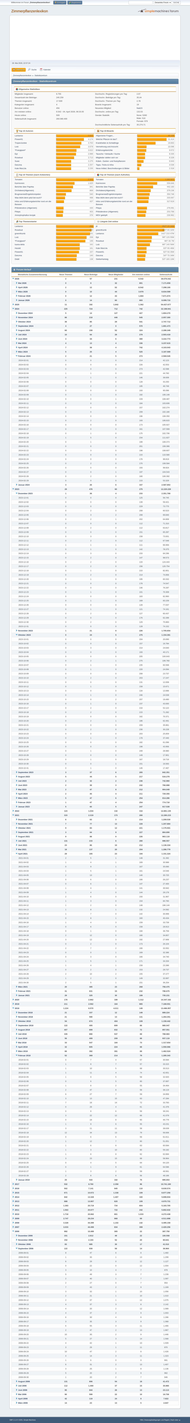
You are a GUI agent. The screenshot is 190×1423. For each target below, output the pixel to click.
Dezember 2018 (25, 1012)
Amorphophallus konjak (25, 215)
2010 (17, 1214)
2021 (17, 815)
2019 (17, 1004)
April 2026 (23, 287)
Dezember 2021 (25, 819)
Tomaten (18, 179)
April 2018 (23, 1047)
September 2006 (25, 1248)
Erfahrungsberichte (104, 150)
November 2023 (25, 631)
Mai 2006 (22, 1394)
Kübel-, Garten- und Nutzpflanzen (110, 161)
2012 (17, 1206)
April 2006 (23, 1399)
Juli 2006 (22, 1386)
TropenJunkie (21, 143)
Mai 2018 (22, 1043)
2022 (17, 811)
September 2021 (25, 832)
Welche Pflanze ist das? (106, 139)
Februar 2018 (24, 1055)
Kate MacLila (20, 168)
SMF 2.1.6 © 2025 (16, 1420)
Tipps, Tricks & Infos (105, 165)
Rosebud (19, 157)
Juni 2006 (22, 1390)
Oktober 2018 (24, 1021)
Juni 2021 (22, 845)
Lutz (17, 147)
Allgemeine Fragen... (105, 136)
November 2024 (25, 317)
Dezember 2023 (25, 493)
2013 (17, 1201)
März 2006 (23, 1403)
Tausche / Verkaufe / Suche (108, 154)
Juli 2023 (22, 781)
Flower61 (19, 139)
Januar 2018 (24, 1180)
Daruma (18, 165)
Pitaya (17, 211)
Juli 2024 (22, 335)
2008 (17, 1223)
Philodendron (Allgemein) (26, 208)
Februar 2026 (24, 296)
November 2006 (25, 1240)
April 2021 (23, 854)
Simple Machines (29, 1420)
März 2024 (23, 352)
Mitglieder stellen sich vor (107, 157)
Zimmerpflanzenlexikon (29, 11)
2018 (17, 1008)
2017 (17, 1184)
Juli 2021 (22, 841)
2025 (17, 304)
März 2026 (23, 292)
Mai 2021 (22, 849)
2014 (17, 1197)
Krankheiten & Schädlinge (107, 143)
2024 (17, 309)
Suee (17, 161)
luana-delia (19, 244)
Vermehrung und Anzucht (107, 147)
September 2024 (25, 326)
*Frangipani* (20, 150)
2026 (17, 279)
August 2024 (24, 330)
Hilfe (141, 1420)
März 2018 (23, 1051)
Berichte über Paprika (24, 187)
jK (97, 226)
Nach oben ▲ (175, 1420)
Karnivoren (19, 183)
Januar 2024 (24, 485)
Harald (18, 248)
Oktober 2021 (24, 828)
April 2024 (23, 347)
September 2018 (25, 1025)
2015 (17, 1193)
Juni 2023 (22, 785)
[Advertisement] (95, 38)
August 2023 (24, 777)
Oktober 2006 (24, 1244)
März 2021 (23, 987)
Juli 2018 (22, 1034)
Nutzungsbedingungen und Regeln (157, 1420)
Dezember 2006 (25, 1236)
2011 (17, 1210)
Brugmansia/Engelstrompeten (28, 194)
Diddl (17, 259)
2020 (17, 1000)
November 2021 (25, 824)
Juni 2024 (22, 339)
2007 (17, 1227)
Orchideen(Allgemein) (24, 190)
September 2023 (25, 772)
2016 (17, 1188)
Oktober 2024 (24, 322)
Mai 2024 (22, 343)
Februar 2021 (24, 991)
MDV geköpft (101, 215)
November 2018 (25, 1017)
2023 (17, 489)
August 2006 (24, 1381)
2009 (17, 1218)
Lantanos (19, 136)
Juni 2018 (22, 1038)
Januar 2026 (24, 300)
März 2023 (23, 798)
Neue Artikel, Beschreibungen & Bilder (112, 168)
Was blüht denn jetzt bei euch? (28, 198)
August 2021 (24, 836)
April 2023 (23, 794)
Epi (16, 154)
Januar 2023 (24, 807)
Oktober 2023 (24, 635)
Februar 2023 (24, 802)
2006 (17, 1231)
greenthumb (20, 233)
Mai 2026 (22, 283)
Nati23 (139, 108)
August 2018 (24, 1030)
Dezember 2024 (25, 313)
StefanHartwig (102, 259)
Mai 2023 (22, 789)
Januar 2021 (24, 995)
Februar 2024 (24, 356)
